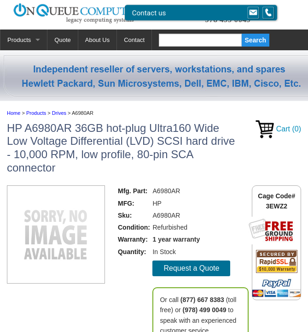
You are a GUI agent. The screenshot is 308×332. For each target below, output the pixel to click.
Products (19, 39)
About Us (97, 39)
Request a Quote (191, 268)
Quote (62, 39)
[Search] (200, 40)
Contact (134, 39)
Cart (278, 129)
